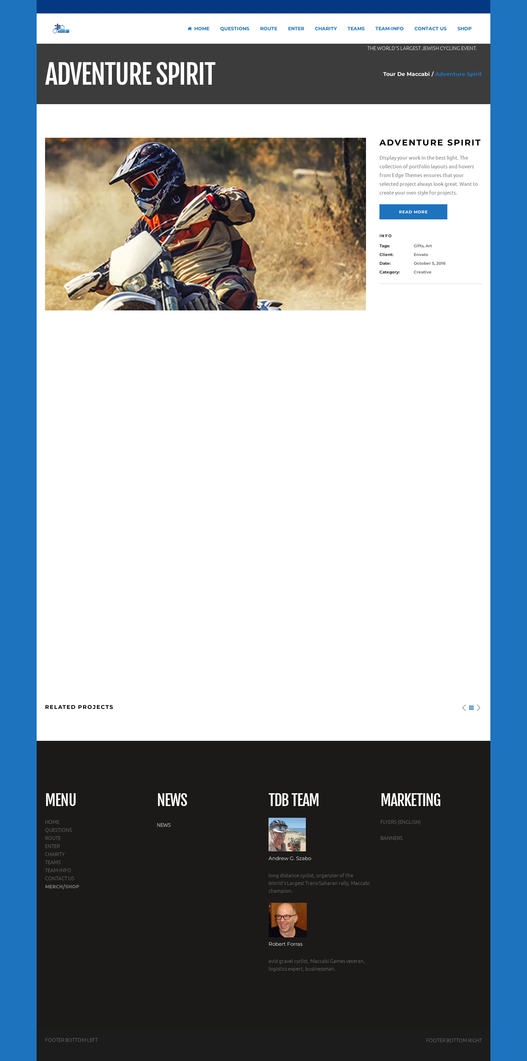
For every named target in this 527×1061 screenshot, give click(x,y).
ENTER (52, 845)
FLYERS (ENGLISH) (400, 821)
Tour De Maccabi (406, 74)
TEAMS (53, 861)
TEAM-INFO (58, 870)
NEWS (164, 824)
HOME (52, 821)
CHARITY (55, 853)
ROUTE (53, 837)
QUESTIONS (58, 829)
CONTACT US (59, 878)
